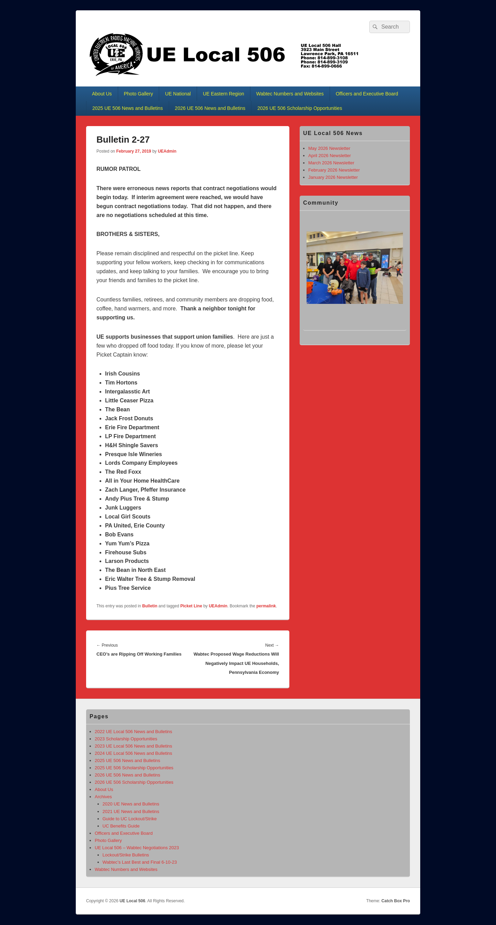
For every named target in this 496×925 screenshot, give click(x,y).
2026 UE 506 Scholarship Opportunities (299, 108)
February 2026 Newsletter (334, 170)
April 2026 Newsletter (329, 155)
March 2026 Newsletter (331, 162)
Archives (103, 796)
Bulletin (149, 606)
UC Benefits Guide (121, 826)
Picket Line (191, 606)
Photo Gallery (138, 93)
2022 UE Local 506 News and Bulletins (133, 731)
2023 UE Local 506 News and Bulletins (133, 746)
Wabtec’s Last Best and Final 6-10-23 (140, 862)
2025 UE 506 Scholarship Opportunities (134, 767)
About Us (102, 93)
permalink (266, 606)
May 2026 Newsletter (329, 148)
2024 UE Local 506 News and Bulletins (133, 753)
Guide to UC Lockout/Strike (130, 818)
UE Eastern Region (223, 93)
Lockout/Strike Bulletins (126, 854)
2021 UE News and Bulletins (131, 811)
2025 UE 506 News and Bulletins (127, 108)
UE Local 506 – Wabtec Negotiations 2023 (137, 847)
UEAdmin (167, 151)
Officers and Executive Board (367, 93)
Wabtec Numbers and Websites (290, 93)
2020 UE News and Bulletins (131, 803)
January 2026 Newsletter (333, 177)
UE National (178, 93)
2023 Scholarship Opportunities (126, 738)
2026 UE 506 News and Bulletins (210, 108)
